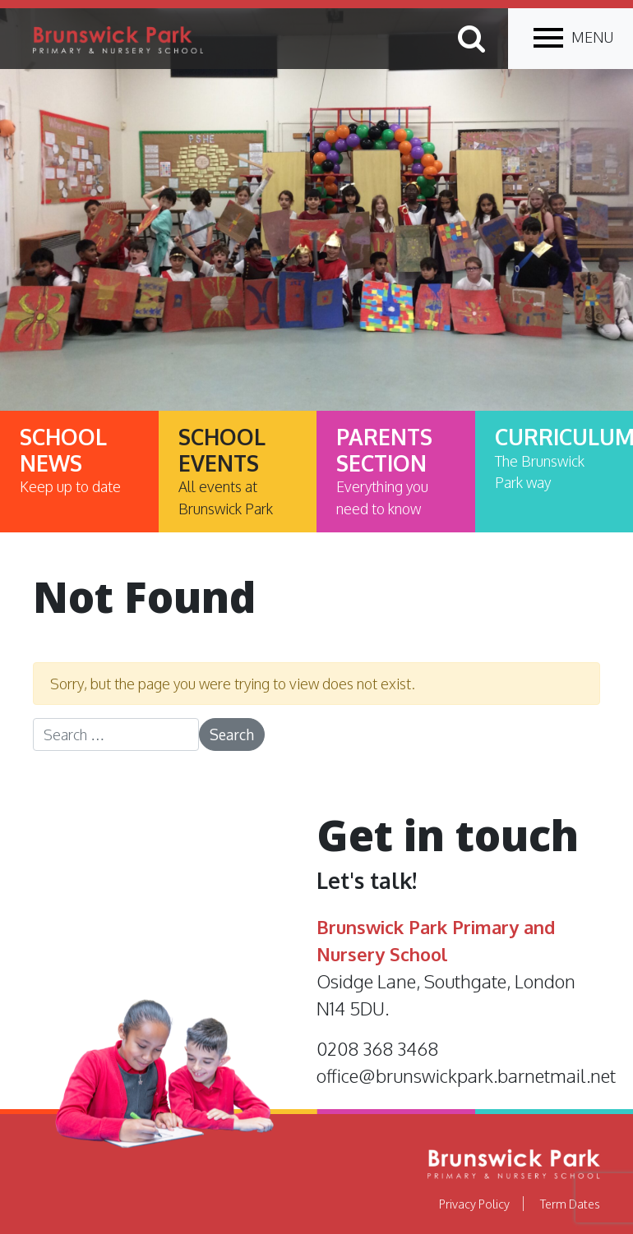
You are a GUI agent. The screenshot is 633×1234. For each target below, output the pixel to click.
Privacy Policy (474, 1203)
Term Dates (570, 1203)
